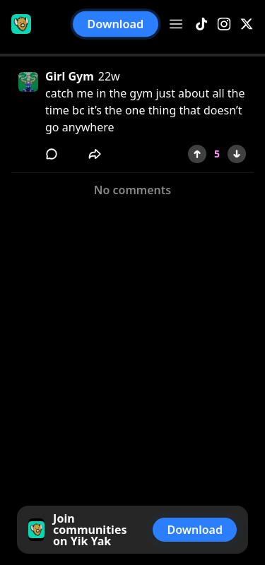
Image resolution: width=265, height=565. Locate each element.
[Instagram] (224, 24)
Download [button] (115, 24)
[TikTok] (201, 24)
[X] (247, 24)
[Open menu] (176, 24)
